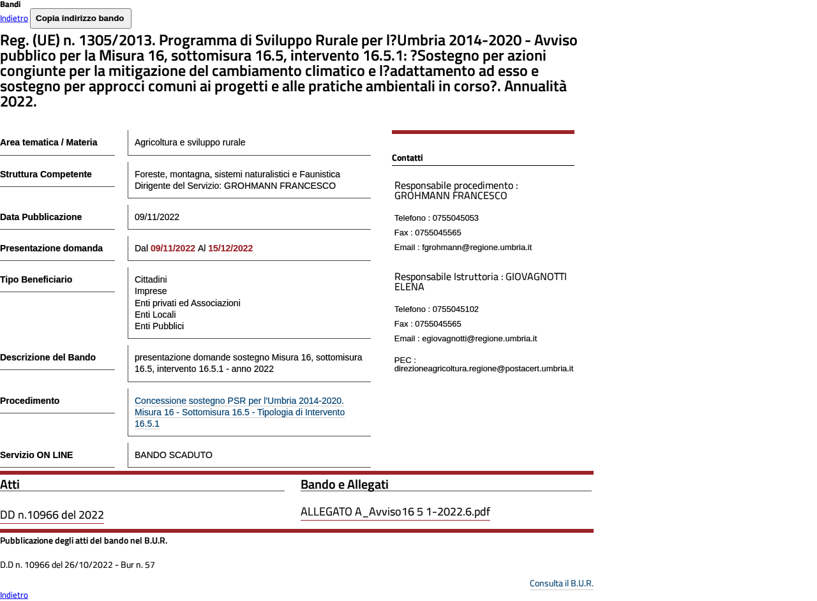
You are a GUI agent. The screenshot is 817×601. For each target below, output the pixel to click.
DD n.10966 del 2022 (52, 514)
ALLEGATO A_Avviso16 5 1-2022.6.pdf (395, 511)
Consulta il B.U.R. (562, 583)
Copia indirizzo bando (80, 18)
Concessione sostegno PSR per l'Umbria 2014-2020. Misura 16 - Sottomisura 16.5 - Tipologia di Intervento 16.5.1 (240, 412)
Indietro (14, 17)
